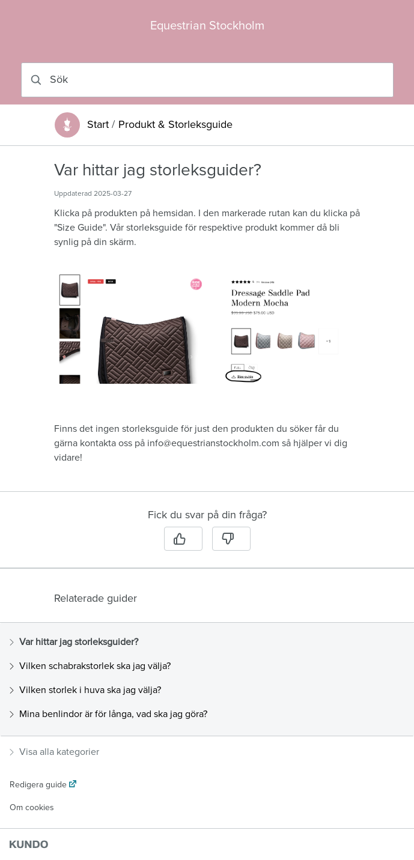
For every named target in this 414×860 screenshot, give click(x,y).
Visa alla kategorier (54, 752)
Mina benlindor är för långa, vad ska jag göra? (108, 714)
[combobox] (207, 80)
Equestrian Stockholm (207, 25)
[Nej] (231, 539)
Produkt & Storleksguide (175, 124)
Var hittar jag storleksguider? (74, 642)
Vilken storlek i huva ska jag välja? (85, 690)
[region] (207, 325)
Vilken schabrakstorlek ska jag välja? (90, 666)
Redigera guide (38, 785)
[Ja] (183, 539)
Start (98, 124)
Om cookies (32, 807)
